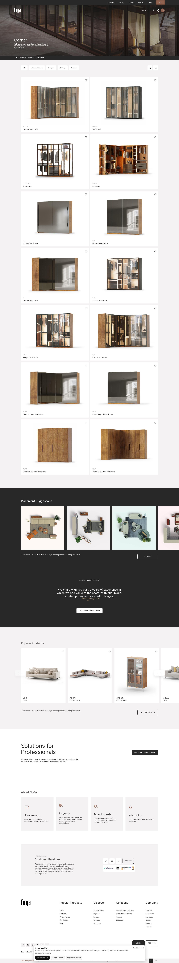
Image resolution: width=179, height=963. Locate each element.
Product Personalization (125, 910)
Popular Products (71, 902)
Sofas (62, 910)
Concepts (120, 920)
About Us (149, 910)
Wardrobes (32, 58)
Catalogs (122, 2)
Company (72, 11)
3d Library (97, 923)
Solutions (122, 902)
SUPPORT (128, 861)
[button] (159, 673)
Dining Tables (65, 917)
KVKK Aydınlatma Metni (43, 953)
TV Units (63, 914)
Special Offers (98, 910)
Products (45, 11)
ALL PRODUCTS (148, 712)
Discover (63, 11)
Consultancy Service (86, 11)
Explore (147, 556)
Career (149, 2)
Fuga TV (96, 914)
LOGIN (138, 943)
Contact (141, 2)
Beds (61, 923)
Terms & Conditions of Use (30, 952)
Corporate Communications (89, 610)
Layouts (96, 917)
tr (146, 961)
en (160, 2)
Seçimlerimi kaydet (74, 958)
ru (156, 961)
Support (131, 2)
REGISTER (152, 943)
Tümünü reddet (57, 958)
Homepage (35, 11)
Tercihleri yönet (138, 948)
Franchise (149, 917)
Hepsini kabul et (42, 958)
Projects (54, 11)
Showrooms (111, 2)
